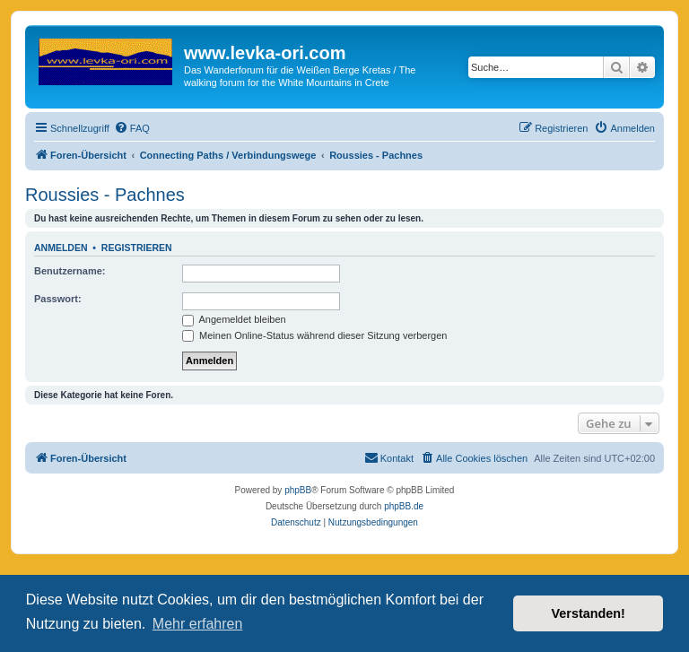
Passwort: (58, 298)
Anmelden (61, 247)
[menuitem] (132, 128)
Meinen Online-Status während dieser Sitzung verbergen (314, 335)
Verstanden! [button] (588, 613)
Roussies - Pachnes (105, 194)
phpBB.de (403, 506)
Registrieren (136, 247)
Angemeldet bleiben (234, 319)
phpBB (297, 490)
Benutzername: (69, 270)
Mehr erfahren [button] (198, 623)
